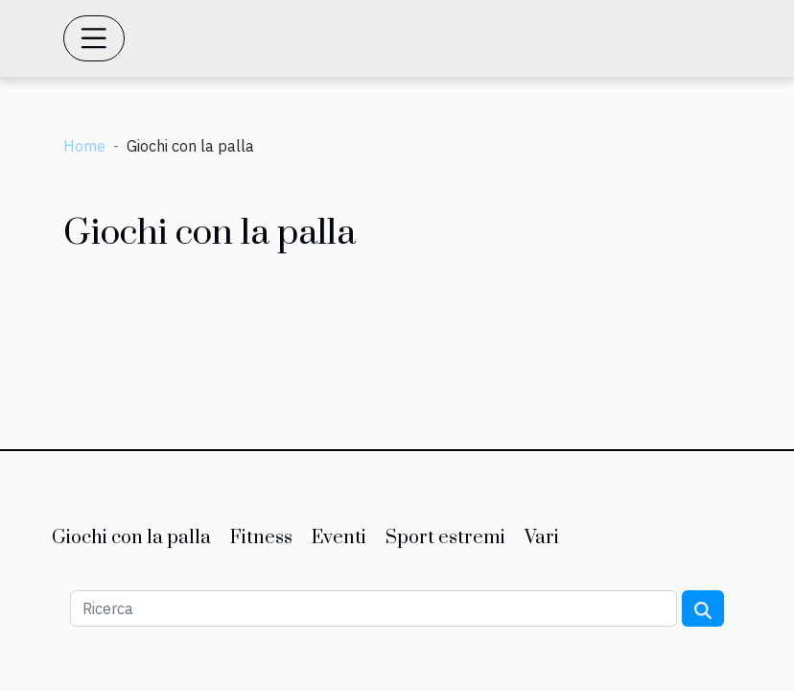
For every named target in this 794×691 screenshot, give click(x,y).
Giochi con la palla (131, 538)
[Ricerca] (373, 608)
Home (84, 145)
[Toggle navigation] (94, 38)
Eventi (339, 538)
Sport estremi (445, 538)
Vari (542, 538)
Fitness (261, 538)
